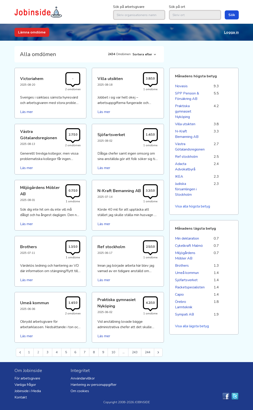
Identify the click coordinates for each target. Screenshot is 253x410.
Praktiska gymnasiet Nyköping (183, 111)
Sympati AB (184, 314)
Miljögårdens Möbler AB (185, 255)
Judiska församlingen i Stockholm (186, 189)
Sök (231, 14)
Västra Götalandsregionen (189, 146)
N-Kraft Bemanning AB (187, 134)
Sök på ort (177, 6)
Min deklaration (187, 238)
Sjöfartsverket (186, 280)
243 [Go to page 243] (134, 352)
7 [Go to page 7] (84, 352)
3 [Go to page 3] (47, 352)
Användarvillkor (83, 378)
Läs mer (26, 111)
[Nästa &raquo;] (158, 352)
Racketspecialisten (189, 287)
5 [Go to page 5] (66, 352)
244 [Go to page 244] (147, 352)
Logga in (231, 32)
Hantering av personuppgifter (93, 384)
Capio (179, 294)
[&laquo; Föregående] (20, 352)
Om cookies (80, 391)
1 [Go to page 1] (29, 352)
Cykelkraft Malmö (189, 245)
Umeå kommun (187, 272)
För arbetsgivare (27, 378)
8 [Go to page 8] (94, 352)
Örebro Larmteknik (183, 304)
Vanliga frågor (25, 384)
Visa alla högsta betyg (192, 206)
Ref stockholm (186, 156)
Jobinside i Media (27, 391)
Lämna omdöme (32, 32)
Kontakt (20, 397)
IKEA (179, 176)
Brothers (182, 265)
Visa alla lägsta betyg (192, 326)
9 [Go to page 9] (103, 352)
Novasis (181, 86)
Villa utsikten (185, 124)
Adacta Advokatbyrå (185, 166)
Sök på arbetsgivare (128, 6)
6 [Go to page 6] (75, 352)
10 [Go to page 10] (113, 352)
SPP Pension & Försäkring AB (187, 96)
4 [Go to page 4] (57, 352)
